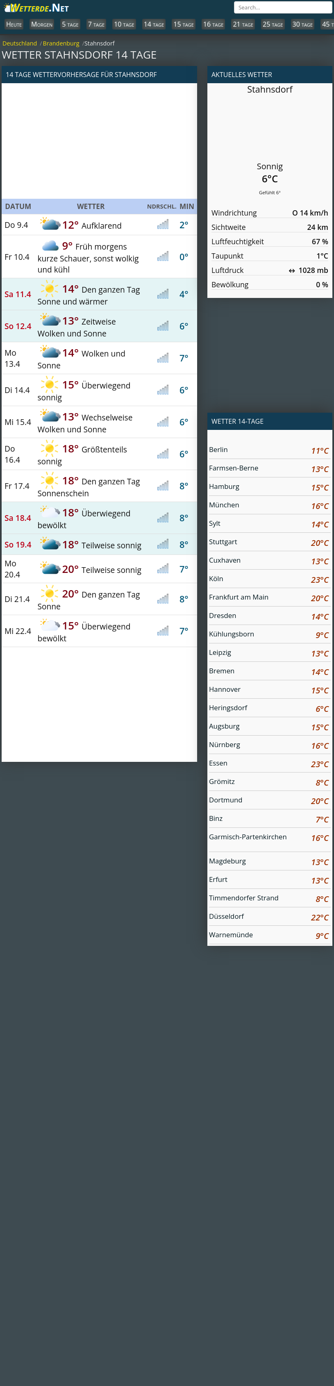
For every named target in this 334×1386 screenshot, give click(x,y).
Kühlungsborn (269, 635)
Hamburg (269, 487)
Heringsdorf (269, 708)
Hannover (269, 690)
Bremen (269, 671)
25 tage (273, 24)
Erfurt (269, 880)
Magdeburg (269, 862)
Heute (14, 24)
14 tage (154, 24)
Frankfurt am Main (269, 598)
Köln (269, 579)
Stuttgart (269, 542)
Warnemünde (269, 935)
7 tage (96, 24)
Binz (269, 819)
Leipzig (269, 653)
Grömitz (269, 782)
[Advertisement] (99, 141)
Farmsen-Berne (269, 469)
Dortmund (269, 801)
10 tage (124, 24)
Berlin (269, 450)
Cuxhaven (269, 561)
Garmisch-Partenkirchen (269, 838)
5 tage (70, 24)
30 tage (303, 24)
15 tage (183, 24)
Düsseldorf (269, 917)
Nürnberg (269, 745)
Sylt (269, 524)
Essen (269, 764)
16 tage (213, 24)
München (269, 506)
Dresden (269, 616)
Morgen (41, 24)
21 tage (243, 24)
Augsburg (269, 727)
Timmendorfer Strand (269, 899)
